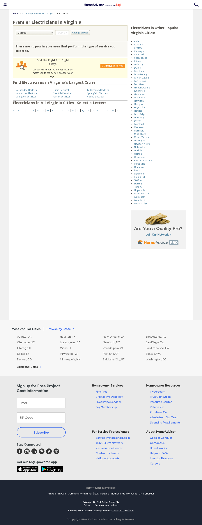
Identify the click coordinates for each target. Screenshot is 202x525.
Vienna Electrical (95, 96)
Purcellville (139, 163)
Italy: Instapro (101, 493)
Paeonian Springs (143, 160)
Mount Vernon (141, 137)
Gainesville (139, 90)
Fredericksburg (142, 87)
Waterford (139, 200)
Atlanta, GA (24, 336)
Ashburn (138, 44)
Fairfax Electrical (61, 96)
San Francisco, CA (157, 348)
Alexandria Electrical (26, 90)
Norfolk (138, 150)
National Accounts (107, 458)
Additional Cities (29, 367)
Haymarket (140, 107)
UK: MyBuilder (146, 493)
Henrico (138, 110)
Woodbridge (141, 203)
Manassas (139, 127)
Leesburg (139, 117)
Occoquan (139, 157)
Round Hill (139, 177)
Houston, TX (67, 336)
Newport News (142, 143)
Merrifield (139, 130)
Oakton (138, 153)
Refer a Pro (157, 407)
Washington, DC (156, 359)
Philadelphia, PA (113, 348)
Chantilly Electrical (62, 93)
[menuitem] (5, 4)
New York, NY (111, 342)
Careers (155, 463)
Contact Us (157, 443)
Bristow (138, 47)
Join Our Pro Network (109, 443)
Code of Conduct (161, 437)
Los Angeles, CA (70, 342)
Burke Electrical (61, 90)
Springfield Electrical (97, 93)
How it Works (158, 448)
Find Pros (101, 391)
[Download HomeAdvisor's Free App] (29, 469)
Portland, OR (111, 353)
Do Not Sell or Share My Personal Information (106, 504)
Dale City (138, 64)
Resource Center (161, 402)
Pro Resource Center (109, 448)
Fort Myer (139, 84)
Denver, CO (24, 359)
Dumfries (139, 71)
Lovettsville (140, 124)
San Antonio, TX (156, 336)
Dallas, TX (23, 353)
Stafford (138, 180)
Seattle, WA (153, 353)
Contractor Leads (107, 453)
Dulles (137, 67)
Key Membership (106, 407)
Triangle (138, 186)
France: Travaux (57, 493)
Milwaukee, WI (69, 353)
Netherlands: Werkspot (124, 493)
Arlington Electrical (26, 96)
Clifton (137, 61)
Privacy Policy (87, 504)
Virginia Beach (141, 193)
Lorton (137, 120)
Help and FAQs (159, 453)
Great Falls (139, 97)
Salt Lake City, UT (114, 359)
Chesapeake (140, 57)
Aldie (136, 41)
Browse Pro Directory (109, 396)
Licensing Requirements (165, 422)
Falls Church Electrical (98, 90)
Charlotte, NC (26, 342)
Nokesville (139, 147)
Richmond (139, 173)
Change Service (80, 32)
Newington (139, 140)
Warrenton (139, 196)
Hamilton (139, 100)
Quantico (139, 167)
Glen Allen (139, 94)
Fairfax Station (141, 77)
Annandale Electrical (26, 93)
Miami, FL (66, 348)
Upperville (139, 190)
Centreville (139, 54)
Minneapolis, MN (70, 359)
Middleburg (140, 134)
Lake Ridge (139, 114)
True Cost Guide (160, 396)
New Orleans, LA (113, 336)
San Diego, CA (155, 342)
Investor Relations (161, 458)
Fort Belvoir (140, 81)
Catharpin (139, 51)
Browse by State (61, 329)
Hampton (139, 104)
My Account (157, 391)
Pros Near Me (158, 412)
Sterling (138, 183)
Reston (137, 170)
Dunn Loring (140, 74)
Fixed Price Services (108, 402)
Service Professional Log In (113, 437)
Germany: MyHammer (80, 493)
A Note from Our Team (164, 417)
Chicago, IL (24, 348)
